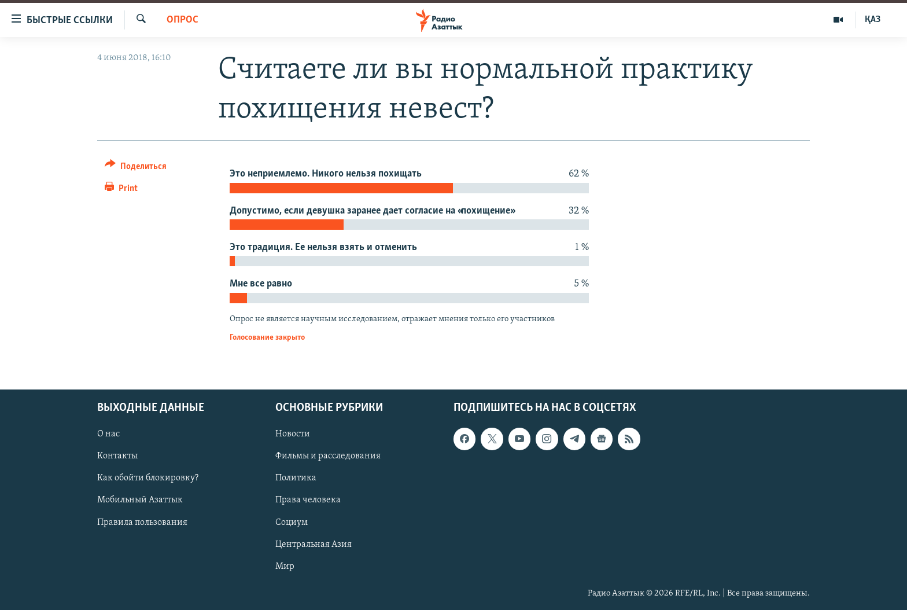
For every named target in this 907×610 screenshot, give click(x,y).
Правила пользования (142, 522)
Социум (291, 522)
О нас (108, 434)
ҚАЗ (872, 19)
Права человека (308, 500)
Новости (292, 434)
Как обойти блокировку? (147, 478)
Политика (295, 478)
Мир (284, 566)
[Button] (136, 168)
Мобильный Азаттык (140, 500)
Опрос (182, 19)
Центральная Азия (313, 544)
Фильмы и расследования (328, 456)
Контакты (117, 456)
